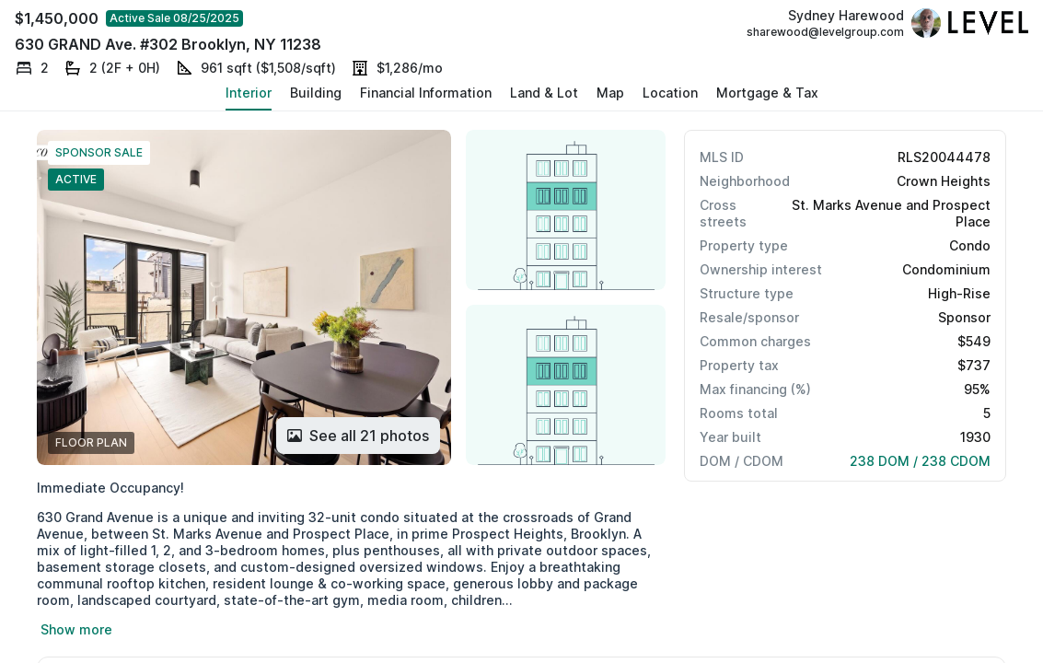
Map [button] (610, 92)
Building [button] (316, 92)
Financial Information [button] (426, 92)
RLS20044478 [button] (944, 157)
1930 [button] (975, 437)
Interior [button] (249, 92)
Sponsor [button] (964, 317)
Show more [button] (76, 629)
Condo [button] (970, 245)
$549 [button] (974, 341)
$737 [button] (974, 365)
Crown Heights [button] (944, 181)
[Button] (358, 435)
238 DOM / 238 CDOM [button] (920, 461)
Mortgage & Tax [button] (767, 92)
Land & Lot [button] (544, 92)
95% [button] (977, 389)
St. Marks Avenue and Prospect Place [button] (891, 213)
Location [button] (670, 92)
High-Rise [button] (959, 293)
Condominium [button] (946, 269)
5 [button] (987, 413)
